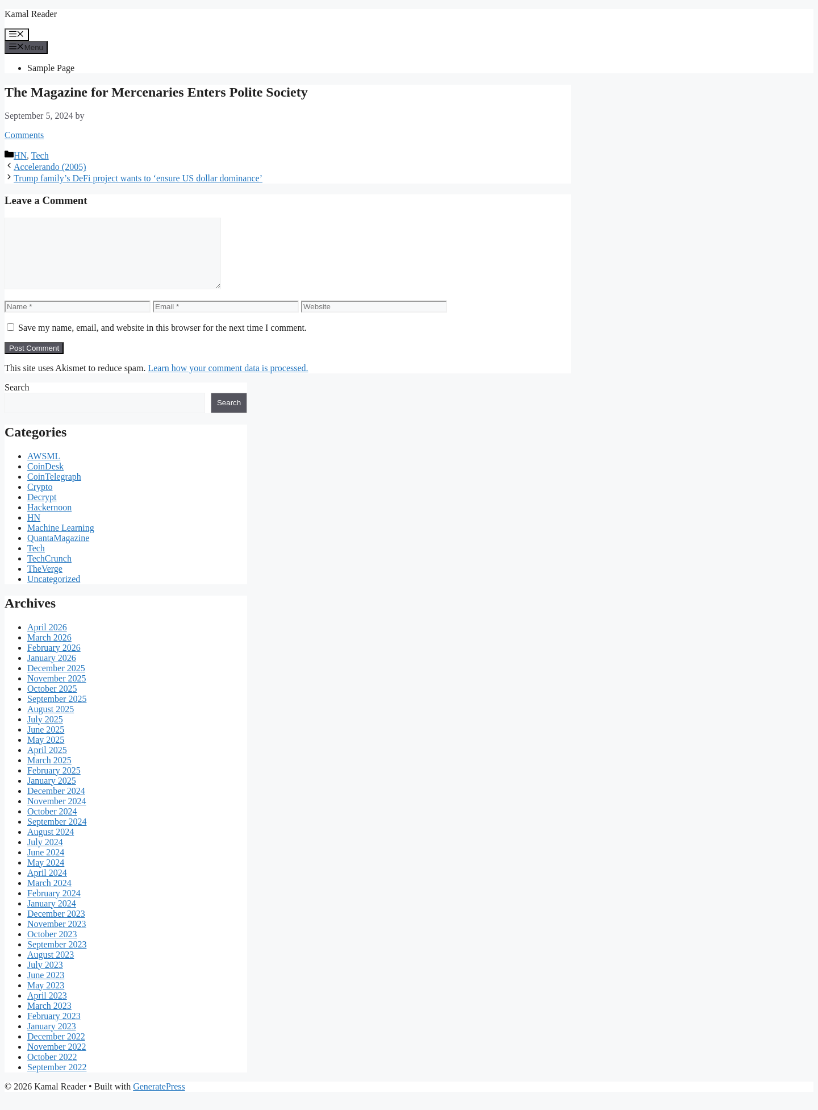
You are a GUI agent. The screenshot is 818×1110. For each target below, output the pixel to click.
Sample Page (50, 68)
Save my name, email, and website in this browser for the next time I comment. (162, 341)
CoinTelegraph (54, 490)
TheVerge (44, 582)
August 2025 (50, 722)
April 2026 (47, 641)
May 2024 (45, 876)
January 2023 (51, 1040)
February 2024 (54, 907)
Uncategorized (53, 592)
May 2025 (45, 753)
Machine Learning (60, 541)
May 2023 (45, 999)
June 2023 (45, 988)
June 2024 (45, 866)
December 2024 (56, 804)
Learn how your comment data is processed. (228, 381)
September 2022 (56, 1081)
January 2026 (51, 671)
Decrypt (42, 510)
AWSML (43, 470)
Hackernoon (49, 521)
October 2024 (52, 825)
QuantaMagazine (58, 551)
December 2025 (56, 682)
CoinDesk (45, 480)
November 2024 (56, 815)
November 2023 (56, 937)
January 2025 (51, 794)
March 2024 (49, 896)
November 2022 (56, 1060)
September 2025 (56, 712)
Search (17, 401)
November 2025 (56, 692)
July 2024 (45, 855)
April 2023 (47, 1009)
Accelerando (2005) (50, 167)
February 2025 (54, 784)
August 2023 (50, 968)
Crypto (39, 500)
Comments (24, 135)
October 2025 (52, 702)
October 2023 (52, 948)
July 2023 (45, 978)
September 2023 (56, 958)
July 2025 (45, 733)
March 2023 (49, 1019)
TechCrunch (49, 572)
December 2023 (56, 927)
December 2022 (56, 1050)
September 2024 (56, 835)
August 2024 (50, 845)
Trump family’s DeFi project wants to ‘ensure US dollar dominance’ (138, 178)
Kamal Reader (31, 14)
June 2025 (45, 743)
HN (20, 155)
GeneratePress (159, 1100)
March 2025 (49, 774)
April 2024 (47, 886)
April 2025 (47, 763)
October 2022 (52, 1070)
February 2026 (54, 661)
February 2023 (54, 1029)
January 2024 (51, 917)
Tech (40, 155)
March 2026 (49, 651)
